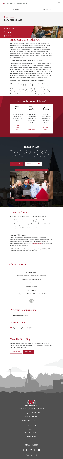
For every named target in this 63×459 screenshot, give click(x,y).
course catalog (37, 244)
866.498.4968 (34, 417)
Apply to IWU (31, 455)
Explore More (45, 129)
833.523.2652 (35, 420)
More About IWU (17, 128)
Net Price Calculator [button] (33, 164)
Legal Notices (31, 425)
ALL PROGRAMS (10, 17)
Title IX (31, 429)
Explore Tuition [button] (16, 164)
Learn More (31, 129)
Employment (31, 437)
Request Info (47, 9)
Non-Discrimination (31, 433)
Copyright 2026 (31, 445)
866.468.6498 (35, 413)
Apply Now (15, 9)
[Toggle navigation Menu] (58, 3)
